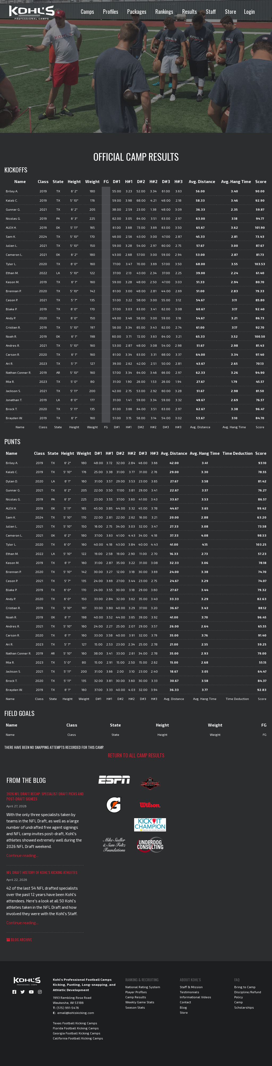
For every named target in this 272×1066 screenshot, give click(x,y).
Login (249, 11)
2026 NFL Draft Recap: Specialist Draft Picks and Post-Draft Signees (45, 796)
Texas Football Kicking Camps (75, 1023)
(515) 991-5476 (68, 1007)
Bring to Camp (245, 987)
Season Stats (135, 1007)
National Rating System (142, 987)
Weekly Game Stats (139, 1002)
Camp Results (135, 997)
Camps (87, 11)
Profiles (110, 11)
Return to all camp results (136, 755)
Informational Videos (195, 997)
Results (189, 11)
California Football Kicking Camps (78, 1038)
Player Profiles (136, 992)
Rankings (164, 11)
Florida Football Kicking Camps (76, 1028)
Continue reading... (22, 855)
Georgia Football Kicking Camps (76, 1033)
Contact (185, 1002)
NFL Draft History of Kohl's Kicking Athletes (41, 872)
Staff (211, 11)
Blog (183, 1007)
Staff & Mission (191, 987)
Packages (136, 11)
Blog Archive (19, 939)
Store (230, 11)
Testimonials (189, 992)
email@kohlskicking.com (75, 1012)
